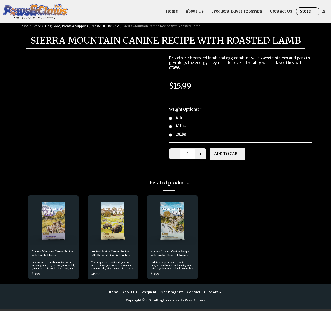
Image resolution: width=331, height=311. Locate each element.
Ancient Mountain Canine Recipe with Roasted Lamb (52, 254)
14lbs (177, 126)
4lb (175, 118)
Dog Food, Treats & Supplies (66, 26)
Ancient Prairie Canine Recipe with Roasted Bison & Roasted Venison (111, 254)
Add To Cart (227, 153)
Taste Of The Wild (105, 26)
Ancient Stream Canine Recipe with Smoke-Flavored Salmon (168, 254)
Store (37, 26)
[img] (53, 220)
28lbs (177, 134)
